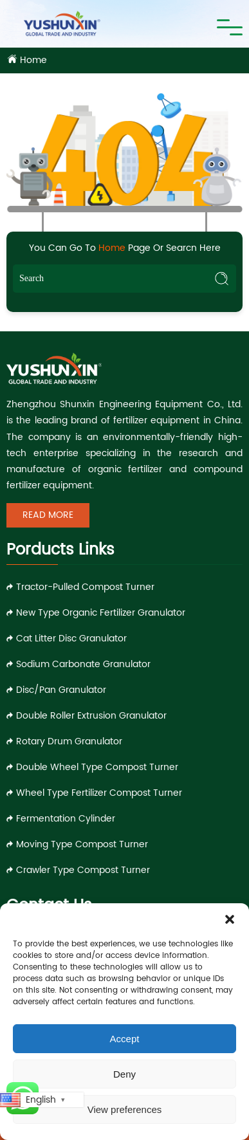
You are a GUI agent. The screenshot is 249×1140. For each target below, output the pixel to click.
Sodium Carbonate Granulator (83, 664)
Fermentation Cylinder (65, 818)
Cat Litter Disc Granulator (71, 638)
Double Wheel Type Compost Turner (97, 767)
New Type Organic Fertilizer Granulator (100, 612)
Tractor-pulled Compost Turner (85, 587)
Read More (48, 515)
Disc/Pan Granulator (61, 690)
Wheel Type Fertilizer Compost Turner (99, 793)
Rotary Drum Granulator (69, 741)
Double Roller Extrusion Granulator (91, 715)
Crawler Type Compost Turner (83, 870)
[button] (229, 919)
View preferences (125, 1109)
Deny (124, 1074)
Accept (125, 1038)
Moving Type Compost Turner (82, 844)
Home (33, 60)
